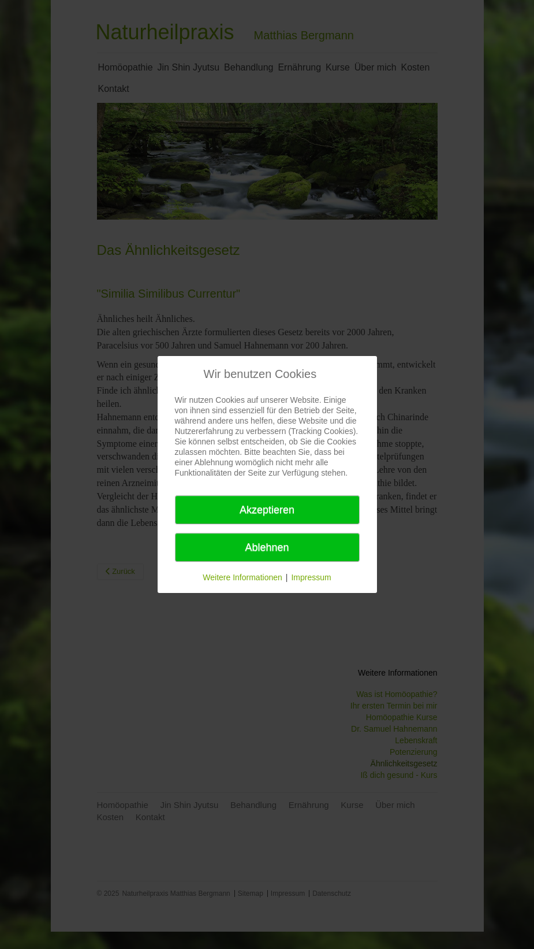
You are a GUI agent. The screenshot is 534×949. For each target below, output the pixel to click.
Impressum (311, 577)
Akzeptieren (267, 510)
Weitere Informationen (242, 577)
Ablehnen (267, 547)
